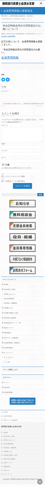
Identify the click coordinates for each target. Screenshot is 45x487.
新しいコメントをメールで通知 (13, 179)
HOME (6, 287)
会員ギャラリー (9, 331)
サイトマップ (8, 355)
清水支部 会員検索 (10, 321)
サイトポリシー (9, 360)
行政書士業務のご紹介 (11, 316)
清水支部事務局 (9, 301)
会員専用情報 (11, 36)
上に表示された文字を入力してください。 (17, 171)
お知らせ (6, 473)
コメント (4, 125)
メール (4, 153)
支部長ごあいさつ (9, 297)
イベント (7, 385)
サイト (3, 160)
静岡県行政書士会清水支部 (19, 482)
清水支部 (4, 36)
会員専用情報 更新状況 (12, 346)
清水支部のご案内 (9, 292)
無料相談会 (7, 336)
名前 (3, 147)
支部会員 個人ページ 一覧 (12, 326)
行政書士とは (8, 311)
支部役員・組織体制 (10, 306)
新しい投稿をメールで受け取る (13, 184)
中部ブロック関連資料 (11, 341)
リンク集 (7, 365)
